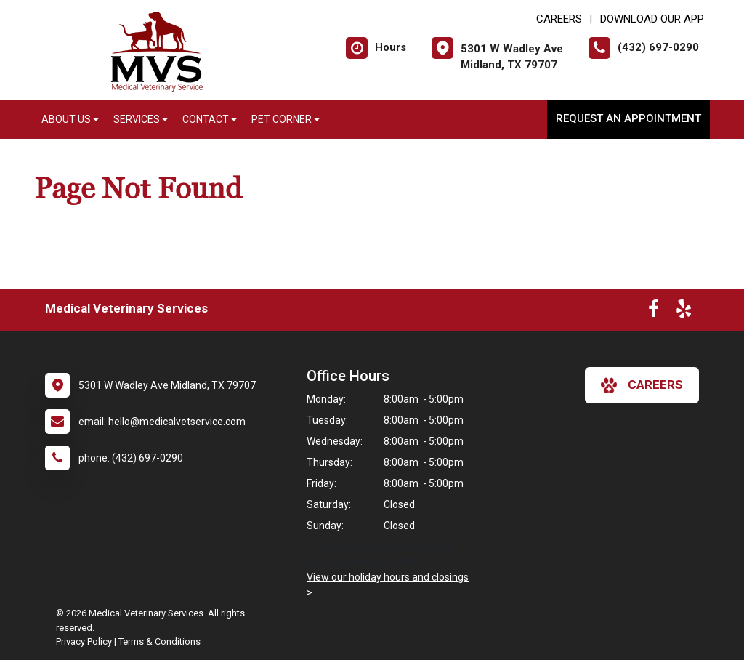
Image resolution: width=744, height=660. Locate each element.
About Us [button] (70, 119)
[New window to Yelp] (683, 312)
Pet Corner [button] (285, 119)
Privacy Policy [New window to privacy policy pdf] (84, 641)
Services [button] (140, 119)
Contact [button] (209, 119)
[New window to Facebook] (653, 312)
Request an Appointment (628, 118)
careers (642, 385)
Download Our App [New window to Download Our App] (652, 18)
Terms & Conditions (159, 641)
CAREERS (559, 18)
